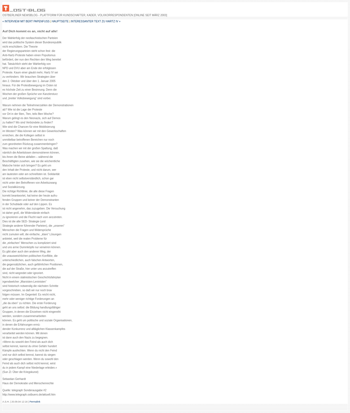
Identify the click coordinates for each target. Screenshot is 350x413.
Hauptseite (60, 21)
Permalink (35, 401)
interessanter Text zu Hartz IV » (95, 21)
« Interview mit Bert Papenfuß (26, 21)
